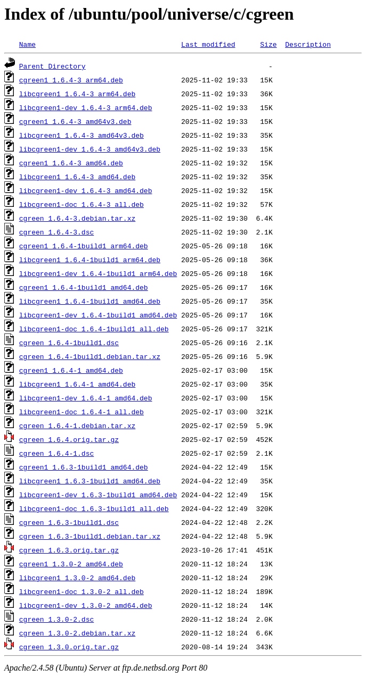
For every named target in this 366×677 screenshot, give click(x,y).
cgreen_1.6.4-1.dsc (56, 453)
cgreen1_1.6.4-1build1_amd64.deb (83, 287)
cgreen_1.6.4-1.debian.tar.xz (77, 425)
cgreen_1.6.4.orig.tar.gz (69, 439)
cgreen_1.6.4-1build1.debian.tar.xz (89, 356)
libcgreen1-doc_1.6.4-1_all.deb (81, 411)
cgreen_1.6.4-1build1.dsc (69, 342)
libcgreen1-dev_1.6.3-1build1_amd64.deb (98, 494)
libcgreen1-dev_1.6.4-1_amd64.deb (85, 398)
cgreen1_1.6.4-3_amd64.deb (71, 163)
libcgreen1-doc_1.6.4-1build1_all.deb (94, 328)
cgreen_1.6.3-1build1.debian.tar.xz (89, 536)
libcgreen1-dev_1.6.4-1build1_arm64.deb (98, 273)
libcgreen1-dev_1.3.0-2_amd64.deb (85, 605)
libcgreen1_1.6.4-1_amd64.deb (77, 384)
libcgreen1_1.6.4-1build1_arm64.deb (89, 259)
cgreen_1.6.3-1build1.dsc (69, 522)
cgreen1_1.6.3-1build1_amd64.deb (83, 467)
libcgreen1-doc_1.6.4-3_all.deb (81, 204)
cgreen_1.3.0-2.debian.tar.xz (77, 633)
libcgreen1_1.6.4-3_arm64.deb (77, 93)
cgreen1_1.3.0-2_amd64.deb (71, 564)
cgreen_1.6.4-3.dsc (56, 232)
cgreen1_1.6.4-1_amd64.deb (71, 370)
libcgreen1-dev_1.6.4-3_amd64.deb (85, 190)
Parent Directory (52, 66)
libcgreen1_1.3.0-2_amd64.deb (77, 577)
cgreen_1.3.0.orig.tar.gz (69, 646)
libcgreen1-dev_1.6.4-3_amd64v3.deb (89, 149)
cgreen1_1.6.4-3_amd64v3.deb (75, 121)
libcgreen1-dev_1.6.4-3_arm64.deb (85, 107)
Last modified (208, 44)
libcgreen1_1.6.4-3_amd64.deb (77, 176)
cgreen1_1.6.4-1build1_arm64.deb (83, 245)
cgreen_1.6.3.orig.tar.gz (69, 550)
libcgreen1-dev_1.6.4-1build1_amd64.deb (98, 315)
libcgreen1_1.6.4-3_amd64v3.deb (81, 135)
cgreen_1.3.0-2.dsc (56, 619)
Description (308, 44)
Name (27, 44)
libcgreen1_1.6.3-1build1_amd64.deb (89, 481)
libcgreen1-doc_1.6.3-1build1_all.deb (94, 508)
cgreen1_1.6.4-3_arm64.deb (71, 80)
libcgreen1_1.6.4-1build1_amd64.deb (89, 301)
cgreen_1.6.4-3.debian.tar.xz (77, 218)
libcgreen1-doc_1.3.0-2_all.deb (81, 591)
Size (268, 44)
